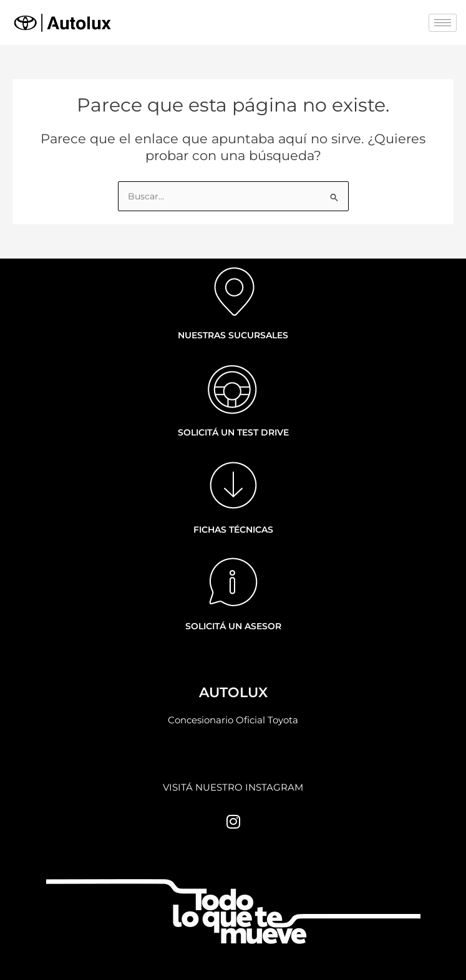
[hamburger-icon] (443, 23)
